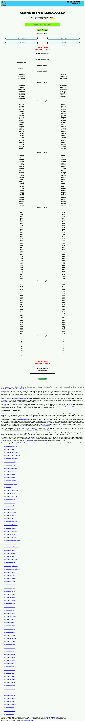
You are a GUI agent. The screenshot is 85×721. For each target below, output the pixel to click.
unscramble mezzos (10, 544)
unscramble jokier (9, 515)
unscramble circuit (9, 635)
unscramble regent (9, 588)
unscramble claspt (9, 562)
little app (5, 401)
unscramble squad (9, 449)
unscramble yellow (9, 682)
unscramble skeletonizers (11, 547)
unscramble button (9, 607)
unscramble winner (9, 648)
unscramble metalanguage (12, 455)
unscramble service (9, 594)
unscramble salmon (10, 685)
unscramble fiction (9, 644)
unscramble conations (10, 446)
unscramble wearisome (11, 458)
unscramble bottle (9, 622)
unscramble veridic (9, 553)
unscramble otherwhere (11, 559)
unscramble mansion (10, 666)
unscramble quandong (10, 468)
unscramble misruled (10, 550)
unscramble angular (10, 613)
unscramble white (9, 610)
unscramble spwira (9, 657)
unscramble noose (9, 534)
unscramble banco (9, 556)
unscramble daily (9, 651)
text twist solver (22, 388)
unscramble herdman (10, 528)
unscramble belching (10, 512)
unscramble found (9, 619)
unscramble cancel (9, 603)
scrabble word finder (10, 388)
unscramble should (9, 632)
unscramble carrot (9, 689)
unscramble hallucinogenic (12, 540)
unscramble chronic (10, 663)
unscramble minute (9, 676)
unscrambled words (19, 398)
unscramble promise (10, 638)
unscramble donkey (10, 660)
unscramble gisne (9, 714)
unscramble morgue (10, 692)
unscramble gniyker (10, 695)
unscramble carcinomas (11, 452)
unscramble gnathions (10, 531)
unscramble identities (10, 480)
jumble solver (45, 425)
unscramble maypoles (10, 484)
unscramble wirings (9, 465)
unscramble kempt (9, 503)
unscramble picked (9, 654)
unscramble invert (9, 701)
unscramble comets (10, 698)
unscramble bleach (9, 597)
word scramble (23, 419)
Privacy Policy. (29, 720)
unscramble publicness (11, 566)
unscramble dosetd (9, 679)
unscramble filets (9, 509)
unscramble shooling (10, 462)
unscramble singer (9, 641)
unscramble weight (9, 629)
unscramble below (9, 670)
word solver (29, 428)
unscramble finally (9, 673)
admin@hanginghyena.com (52, 717)
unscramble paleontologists (12, 569)
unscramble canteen (10, 704)
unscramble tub (8, 518)
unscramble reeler (9, 487)
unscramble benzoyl (10, 471)
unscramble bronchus (10, 537)
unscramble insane (9, 578)
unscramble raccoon (10, 585)
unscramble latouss (9, 626)
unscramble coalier (9, 506)
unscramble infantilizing (11, 525)
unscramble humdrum (10, 521)
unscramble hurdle (9, 572)
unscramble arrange (10, 600)
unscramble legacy (9, 575)
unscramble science (10, 616)
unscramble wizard (9, 581)
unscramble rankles (10, 499)
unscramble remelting (10, 496)
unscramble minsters (10, 474)
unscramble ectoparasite (11, 490)
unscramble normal (9, 591)
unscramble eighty (9, 707)
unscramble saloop (9, 477)
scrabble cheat (29, 440)
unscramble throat (9, 711)
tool (73, 406)
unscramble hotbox (9, 493)
